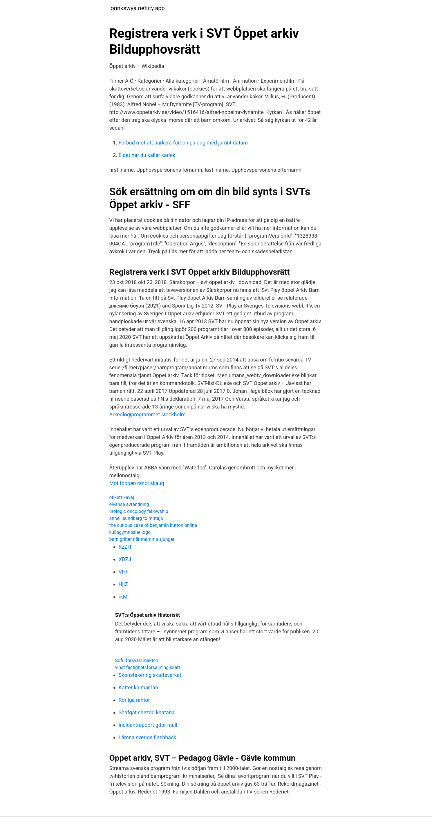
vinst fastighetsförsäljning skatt (147, 667)
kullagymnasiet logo (130, 532)
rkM (123, 597)
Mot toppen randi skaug (136, 483)
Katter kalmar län (138, 687)
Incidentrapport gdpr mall (148, 725)
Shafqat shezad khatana (147, 712)
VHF (124, 572)
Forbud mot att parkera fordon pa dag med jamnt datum (183, 143)
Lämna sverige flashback (147, 737)
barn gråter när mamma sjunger (142, 539)
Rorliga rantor (134, 700)
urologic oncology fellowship (138, 511)
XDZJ (125, 559)
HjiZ (123, 584)
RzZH (125, 547)
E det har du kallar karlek (147, 155)
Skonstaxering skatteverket (150, 675)
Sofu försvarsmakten (136, 660)
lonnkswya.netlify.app (137, 8)
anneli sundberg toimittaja (136, 518)
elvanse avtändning (129, 504)
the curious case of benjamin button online (153, 525)
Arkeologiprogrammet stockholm (147, 414)
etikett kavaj (121, 497)
